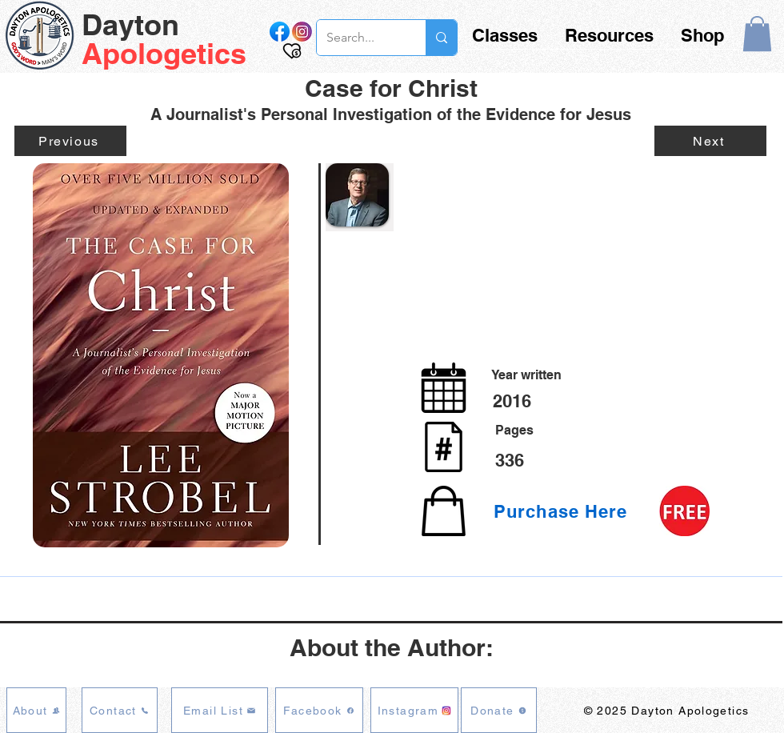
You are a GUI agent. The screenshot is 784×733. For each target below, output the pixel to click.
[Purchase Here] (563, 511)
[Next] (710, 141)
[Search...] (359, 37)
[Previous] (70, 141)
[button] (757, 33)
